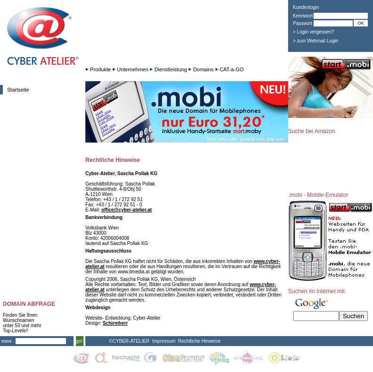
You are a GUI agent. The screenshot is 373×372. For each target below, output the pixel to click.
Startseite (18, 90)
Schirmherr (115, 323)
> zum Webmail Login (315, 40)
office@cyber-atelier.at (126, 209)
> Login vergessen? (313, 31)
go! (79, 341)
